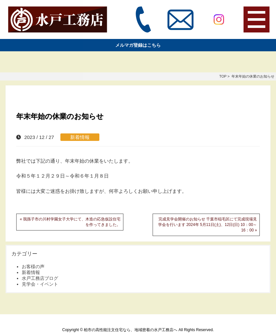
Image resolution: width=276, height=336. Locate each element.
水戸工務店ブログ (40, 278)
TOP (222, 76)
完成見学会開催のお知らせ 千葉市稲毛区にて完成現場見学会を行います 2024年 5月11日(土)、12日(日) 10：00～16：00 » (207, 224)
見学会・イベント (40, 284)
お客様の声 (33, 266)
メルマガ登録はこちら (138, 45)
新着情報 (80, 137)
